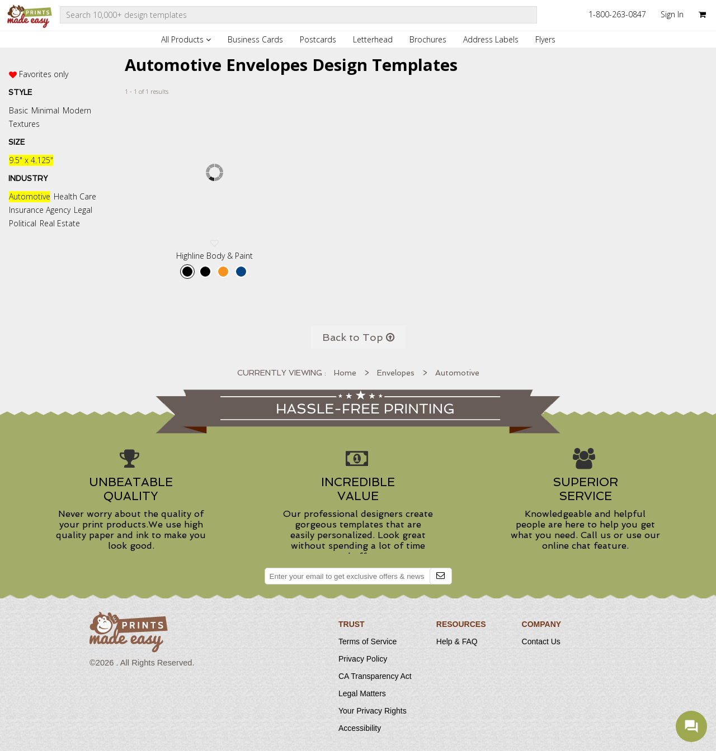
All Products (186, 39)
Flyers (545, 39)
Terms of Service (367, 641)
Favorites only (43, 74)
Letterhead (373, 39)
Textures (24, 123)
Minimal (45, 110)
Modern (77, 110)
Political (22, 223)
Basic (18, 110)
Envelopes (395, 372)
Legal (83, 210)
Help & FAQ (457, 641)
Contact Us (541, 641)
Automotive (29, 196)
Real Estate (60, 223)
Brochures (427, 39)
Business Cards (255, 39)
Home (345, 372)
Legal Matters (362, 693)
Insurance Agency (39, 210)
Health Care (75, 196)
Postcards (318, 39)
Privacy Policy (362, 658)
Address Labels (491, 39)
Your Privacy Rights (372, 710)
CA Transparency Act (375, 676)
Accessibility (359, 728)
